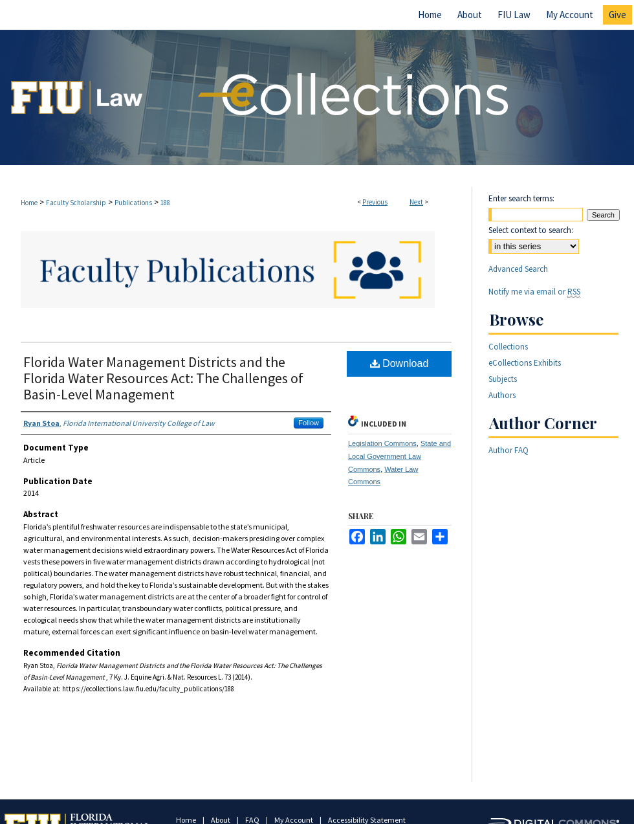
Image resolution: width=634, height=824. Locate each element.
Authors (502, 395)
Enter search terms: (521, 198)
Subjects (502, 378)
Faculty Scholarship (76, 202)
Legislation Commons (382, 443)
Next (416, 201)
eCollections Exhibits (524, 362)
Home (29, 202)
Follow (308, 423)
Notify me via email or (534, 291)
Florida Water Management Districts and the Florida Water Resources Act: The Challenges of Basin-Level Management (163, 378)
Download (399, 363)
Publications (133, 202)
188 (165, 202)
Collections (508, 346)
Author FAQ (508, 450)
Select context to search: (530, 230)
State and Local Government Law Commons (399, 456)
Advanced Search (518, 268)
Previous (375, 201)
